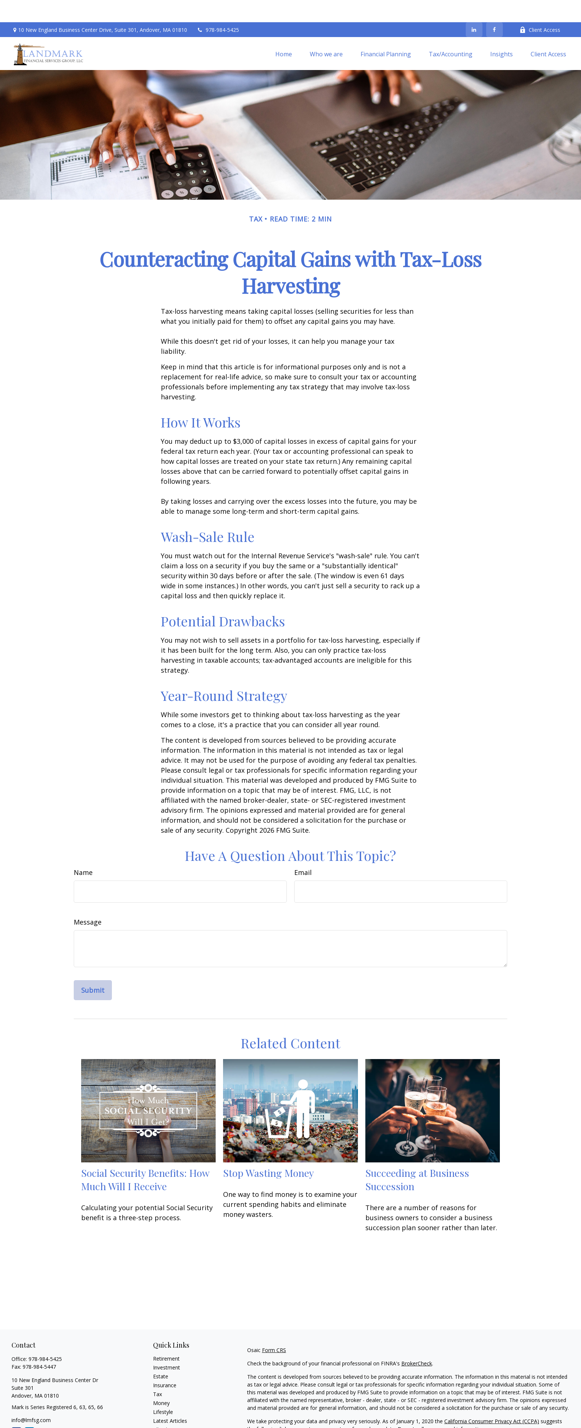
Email (303, 850)
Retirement (166, 1336)
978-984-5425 (217, 7)
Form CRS (274, 1327)
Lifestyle (163, 1389)
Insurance (164, 1363)
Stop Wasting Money (268, 1150)
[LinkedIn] (474, 7)
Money (161, 1380)
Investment (166, 1345)
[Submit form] (93, 968)
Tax (157, 1371)
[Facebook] (494, 7)
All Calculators (170, 1416)
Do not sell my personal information (441, 1406)
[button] (283, 31)
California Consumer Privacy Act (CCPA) (491, 1398)
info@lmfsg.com (31, 1397)
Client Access (539, 7)
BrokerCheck (416, 1341)
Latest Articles (170, 1398)
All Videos (164, 1407)
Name (83, 850)
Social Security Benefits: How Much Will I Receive (145, 1157)
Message (88, 899)
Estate (160, 1354)
